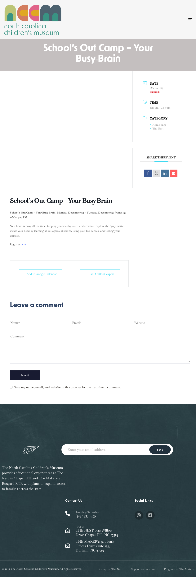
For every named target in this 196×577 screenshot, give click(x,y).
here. (23, 244)
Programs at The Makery (179, 569)
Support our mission (143, 569)
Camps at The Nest (110, 569)
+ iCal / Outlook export (99, 274)
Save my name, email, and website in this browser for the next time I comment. (67, 387)
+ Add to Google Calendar (40, 274)
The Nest (156, 128)
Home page (158, 124)
